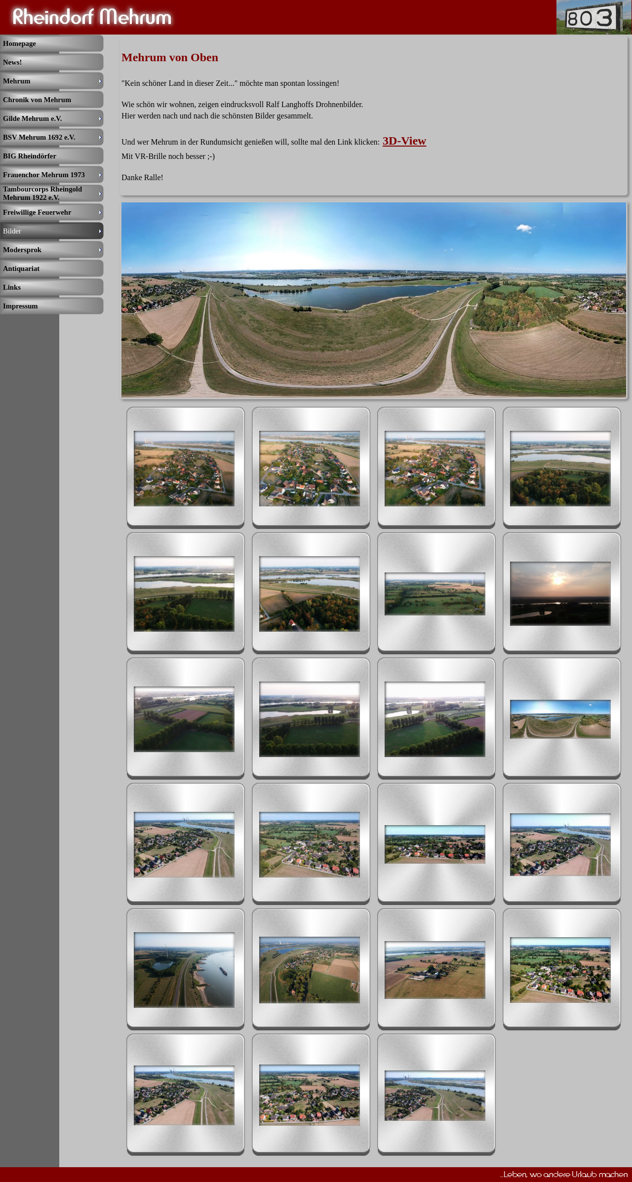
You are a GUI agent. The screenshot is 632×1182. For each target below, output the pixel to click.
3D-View (404, 140)
